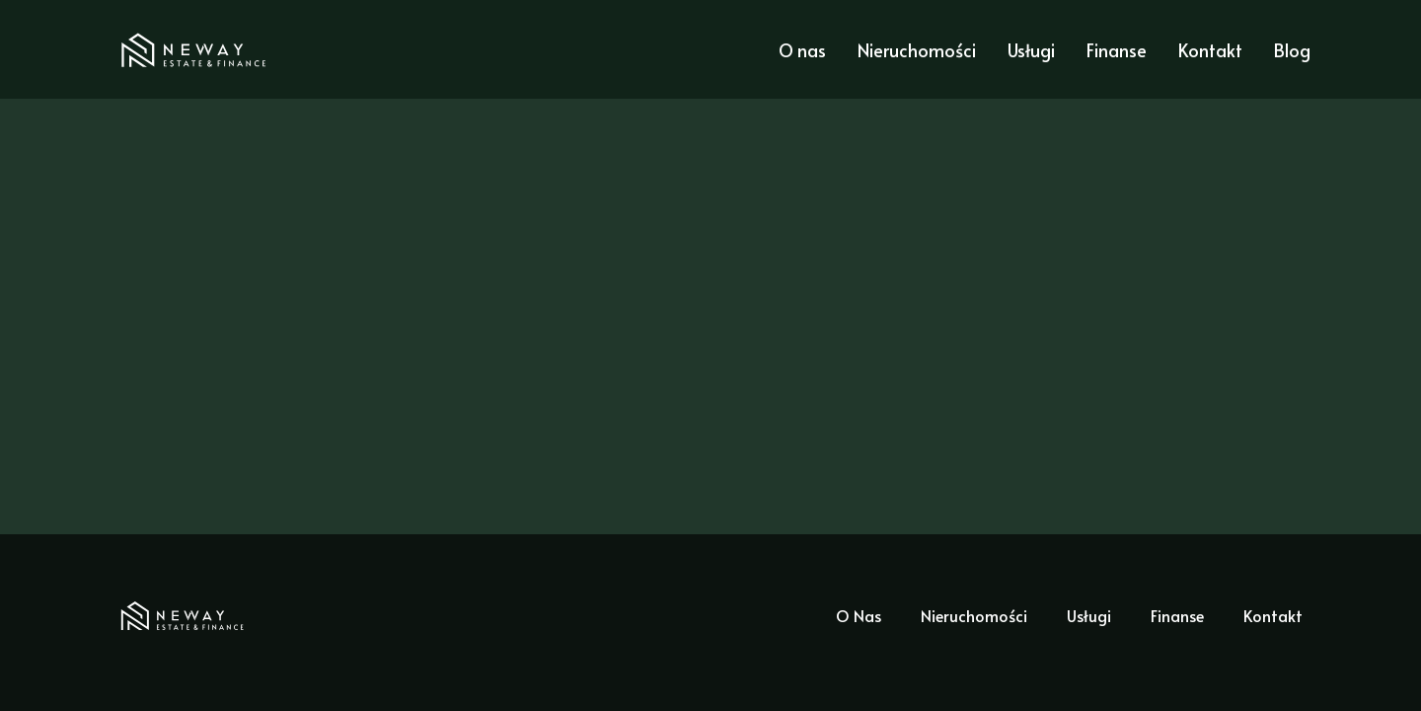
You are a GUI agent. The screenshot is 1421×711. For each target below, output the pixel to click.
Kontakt (1210, 50)
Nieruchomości (917, 50)
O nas (802, 50)
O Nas (858, 615)
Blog (1292, 50)
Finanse (1116, 50)
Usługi (1031, 50)
